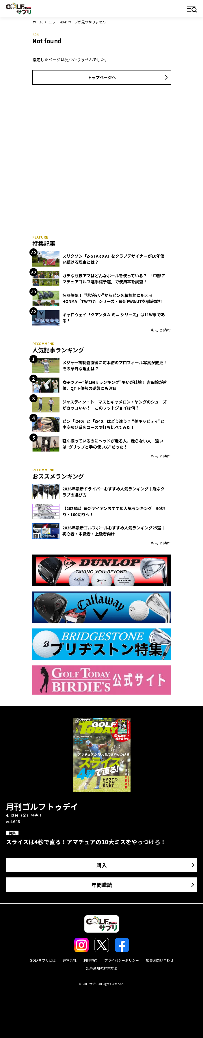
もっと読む (161, 330)
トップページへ (101, 77)
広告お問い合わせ (160, 960)
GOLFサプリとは (43, 960)
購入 (101, 865)
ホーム (37, 21)
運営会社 (70, 960)
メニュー (192, 9)
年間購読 (101, 884)
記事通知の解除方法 (101, 968)
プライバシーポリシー (121, 960)
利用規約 (90, 960)
